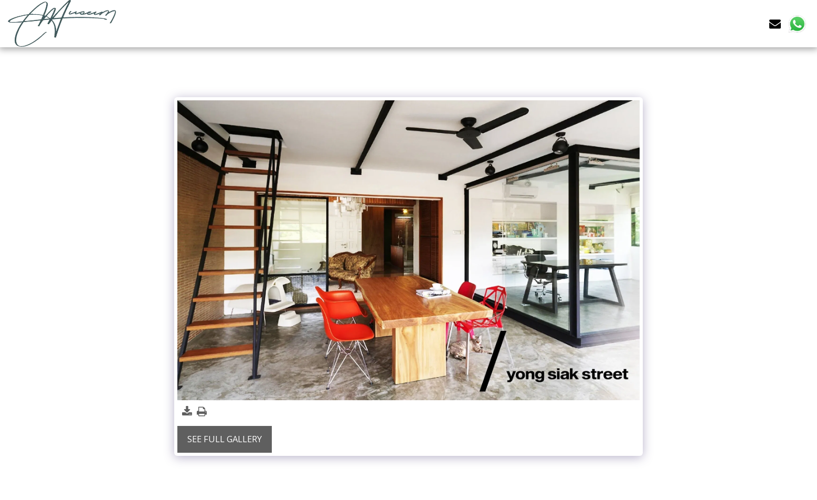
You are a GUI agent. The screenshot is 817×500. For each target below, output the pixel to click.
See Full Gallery (224, 439)
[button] (775, 23)
